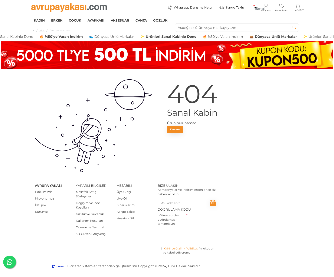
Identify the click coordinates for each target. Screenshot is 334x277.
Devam (175, 129)
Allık (42, 30)
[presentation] (190, 235)
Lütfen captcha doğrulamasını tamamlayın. (168, 219)
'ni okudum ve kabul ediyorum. (187, 250)
